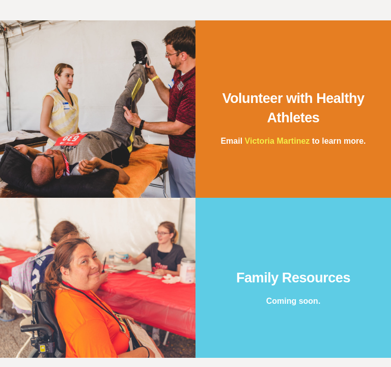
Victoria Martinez (277, 141)
